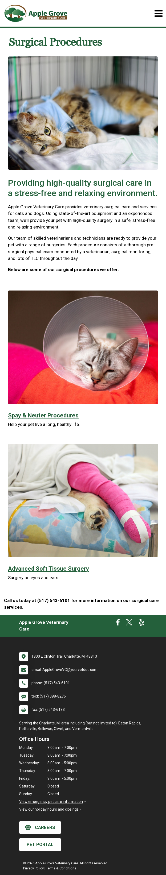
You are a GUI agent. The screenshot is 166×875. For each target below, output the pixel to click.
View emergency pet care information (51, 801)
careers (40, 827)
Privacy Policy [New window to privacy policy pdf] (33, 868)
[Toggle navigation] (158, 13)
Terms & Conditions (61, 868)
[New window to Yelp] (141, 623)
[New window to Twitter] (129, 623)
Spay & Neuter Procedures (43, 415)
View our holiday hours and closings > (50, 809)
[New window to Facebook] (118, 623)
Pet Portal (40, 844)
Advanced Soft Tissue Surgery (48, 568)
